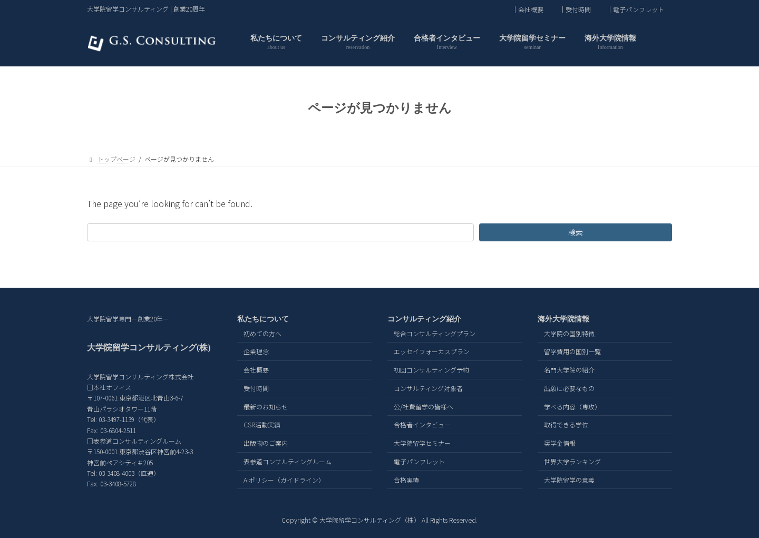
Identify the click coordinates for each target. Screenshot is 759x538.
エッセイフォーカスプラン (432, 351)
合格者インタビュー (422, 424)
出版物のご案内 (266, 442)
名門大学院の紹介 (569, 369)
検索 (575, 232)
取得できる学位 (566, 424)
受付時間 (256, 388)
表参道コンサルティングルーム (288, 461)
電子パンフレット (419, 461)
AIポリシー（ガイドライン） (284, 479)
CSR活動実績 (262, 424)
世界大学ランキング (572, 461)
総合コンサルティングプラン (434, 333)
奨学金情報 (560, 442)
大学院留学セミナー (422, 442)
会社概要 (256, 369)
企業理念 (256, 351)
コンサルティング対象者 (428, 388)
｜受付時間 (575, 9)
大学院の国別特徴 (569, 333)
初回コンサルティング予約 (431, 369)
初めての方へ (262, 333)
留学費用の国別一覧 (572, 351)
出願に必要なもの (569, 388)
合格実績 (406, 479)
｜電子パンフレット (635, 9)
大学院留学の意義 (569, 479)
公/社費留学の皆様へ (423, 406)
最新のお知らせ (266, 406)
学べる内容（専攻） (572, 406)
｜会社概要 (527, 9)
